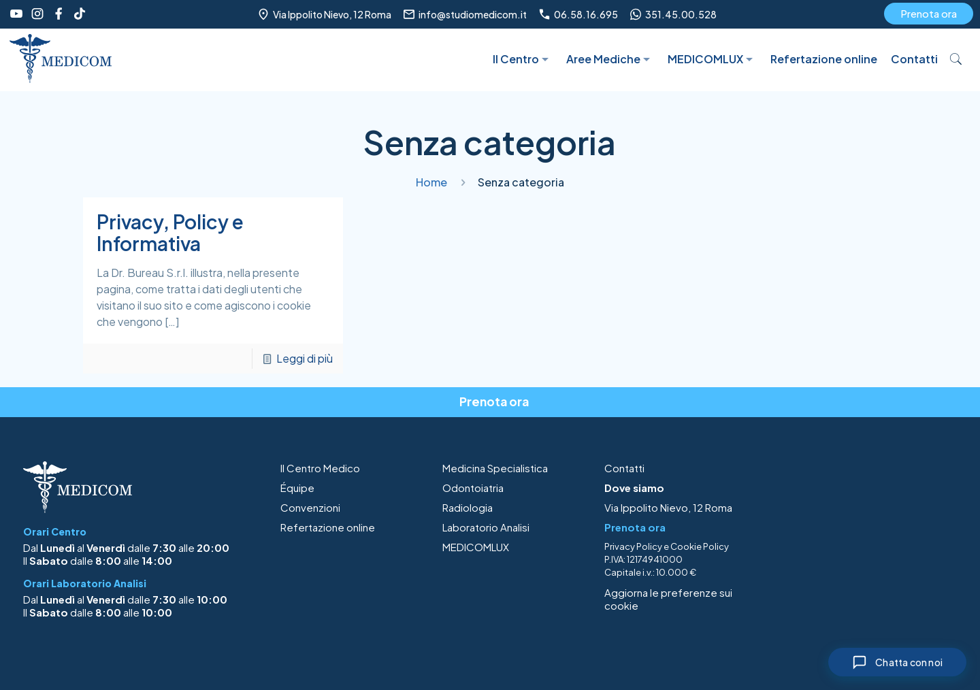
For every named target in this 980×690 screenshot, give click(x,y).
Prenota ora (928, 13)
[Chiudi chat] (897, 662)
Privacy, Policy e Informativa (170, 232)
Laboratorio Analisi (485, 527)
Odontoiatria (473, 487)
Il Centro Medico (320, 467)
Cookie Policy (699, 546)
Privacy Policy (633, 546)
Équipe (297, 487)
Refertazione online (327, 527)
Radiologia (467, 507)
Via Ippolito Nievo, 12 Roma (668, 507)
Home (431, 182)
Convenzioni (310, 507)
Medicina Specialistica (495, 467)
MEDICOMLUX (475, 546)
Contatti (624, 467)
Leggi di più (304, 358)
